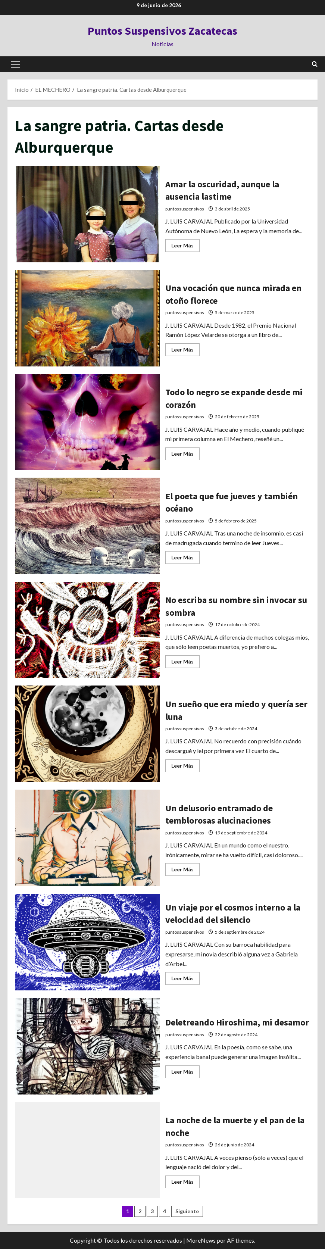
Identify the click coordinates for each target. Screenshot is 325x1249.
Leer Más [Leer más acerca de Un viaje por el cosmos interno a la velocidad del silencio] (185, 980)
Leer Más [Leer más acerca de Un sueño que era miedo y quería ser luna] (185, 767)
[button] (15, 64)
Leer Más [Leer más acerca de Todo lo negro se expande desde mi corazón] (185, 455)
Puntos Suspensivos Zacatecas (162, 31)
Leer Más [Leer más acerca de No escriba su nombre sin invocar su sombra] (185, 663)
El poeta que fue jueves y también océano (87, 526)
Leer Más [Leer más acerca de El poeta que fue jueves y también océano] (185, 559)
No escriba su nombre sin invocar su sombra (87, 630)
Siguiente (187, 1211)
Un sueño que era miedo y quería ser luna (87, 734)
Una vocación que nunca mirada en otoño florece (87, 318)
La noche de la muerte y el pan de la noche (87, 1150)
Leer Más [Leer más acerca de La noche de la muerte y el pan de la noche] (185, 1183)
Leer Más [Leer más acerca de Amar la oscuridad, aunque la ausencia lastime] (185, 247)
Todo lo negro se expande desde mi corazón (87, 422)
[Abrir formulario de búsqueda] (315, 64)
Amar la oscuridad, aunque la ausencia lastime (87, 214)
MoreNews (201, 1240)
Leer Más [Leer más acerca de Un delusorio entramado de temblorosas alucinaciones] (185, 871)
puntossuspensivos (184, 209)
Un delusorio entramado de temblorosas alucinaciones (87, 838)
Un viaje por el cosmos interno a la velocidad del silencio (87, 942)
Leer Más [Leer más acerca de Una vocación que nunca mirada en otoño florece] (185, 351)
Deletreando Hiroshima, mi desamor (87, 1046)
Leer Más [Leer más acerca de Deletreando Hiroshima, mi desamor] (185, 1073)
